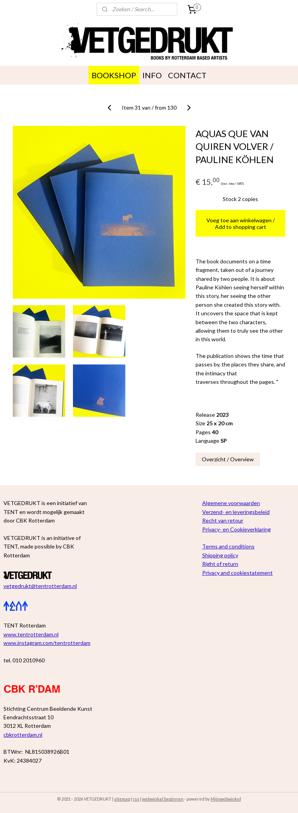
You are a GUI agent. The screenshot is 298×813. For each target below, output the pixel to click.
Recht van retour (222, 520)
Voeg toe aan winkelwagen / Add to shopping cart (240, 223)
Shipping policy (220, 555)
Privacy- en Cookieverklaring (236, 529)
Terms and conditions (228, 546)
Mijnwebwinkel (226, 798)
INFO (152, 75)
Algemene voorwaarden (231, 503)
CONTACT (187, 75)
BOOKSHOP (114, 75)
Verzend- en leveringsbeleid (236, 512)
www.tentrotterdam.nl (31, 634)
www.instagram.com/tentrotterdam (46, 642)
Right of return (220, 563)
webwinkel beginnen (163, 798)
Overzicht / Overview (228, 459)
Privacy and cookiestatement (237, 572)
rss (136, 798)
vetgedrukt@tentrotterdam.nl (40, 586)
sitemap (122, 798)
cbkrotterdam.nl (22, 734)
